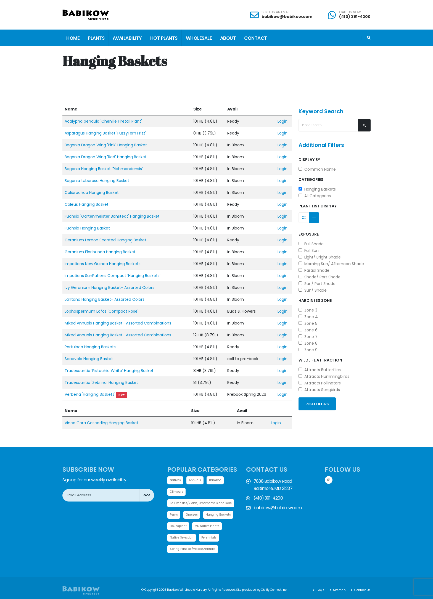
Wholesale (199, 38)
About (228, 38)
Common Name (317, 169)
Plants (96, 38)
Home (73, 38)
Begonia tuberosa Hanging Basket (97, 180)
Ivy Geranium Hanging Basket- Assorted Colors (109, 287)
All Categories (315, 196)
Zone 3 (308, 310)
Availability (127, 38)
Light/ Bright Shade (320, 257)
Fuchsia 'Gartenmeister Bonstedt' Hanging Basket (112, 216)
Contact (255, 38)
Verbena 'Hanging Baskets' (90, 394)
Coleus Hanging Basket (87, 204)
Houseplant (214, 527)
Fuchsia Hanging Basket (87, 228)
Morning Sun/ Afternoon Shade (331, 263)
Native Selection (217, 539)
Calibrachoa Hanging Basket (92, 192)
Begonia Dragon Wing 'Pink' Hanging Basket (106, 145)
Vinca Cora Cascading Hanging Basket (101, 423)
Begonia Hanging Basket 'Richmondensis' (104, 168)
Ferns (174, 515)
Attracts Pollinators (320, 383)
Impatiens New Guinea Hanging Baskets (103, 263)
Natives (176, 480)
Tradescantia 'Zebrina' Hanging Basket (101, 382)
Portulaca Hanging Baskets (90, 347)
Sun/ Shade (313, 290)
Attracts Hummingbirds (324, 376)
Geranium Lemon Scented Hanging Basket (105, 240)
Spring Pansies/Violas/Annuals (195, 562)
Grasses (193, 515)
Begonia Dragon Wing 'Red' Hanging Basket (106, 157)
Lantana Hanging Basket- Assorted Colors (104, 299)
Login (282, 121)
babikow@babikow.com (287, 16)
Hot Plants (164, 38)
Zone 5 (308, 323)
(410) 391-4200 (355, 16)
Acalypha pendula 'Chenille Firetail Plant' (103, 121)
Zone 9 (308, 350)
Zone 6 (308, 330)
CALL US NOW (350, 12)
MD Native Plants (183, 539)
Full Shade (311, 244)
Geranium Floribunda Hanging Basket (100, 252)
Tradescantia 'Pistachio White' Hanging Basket (109, 370)
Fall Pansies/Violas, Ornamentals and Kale (204, 504)
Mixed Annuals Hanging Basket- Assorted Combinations (118, 323)
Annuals (197, 480)
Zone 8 (308, 343)
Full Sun (309, 250)
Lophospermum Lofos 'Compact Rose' (101, 311)
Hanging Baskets (317, 189)
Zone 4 (308, 317)
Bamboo (218, 480)
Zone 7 (308, 336)
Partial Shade (314, 270)
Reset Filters (317, 404)
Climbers (177, 492)
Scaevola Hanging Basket (89, 358)
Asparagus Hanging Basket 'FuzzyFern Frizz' (105, 133)
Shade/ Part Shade (319, 277)
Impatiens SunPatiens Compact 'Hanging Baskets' (112, 275)
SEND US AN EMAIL (276, 12)
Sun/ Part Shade (317, 283)
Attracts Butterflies (320, 370)
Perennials (178, 550)
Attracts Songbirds (319, 389)
